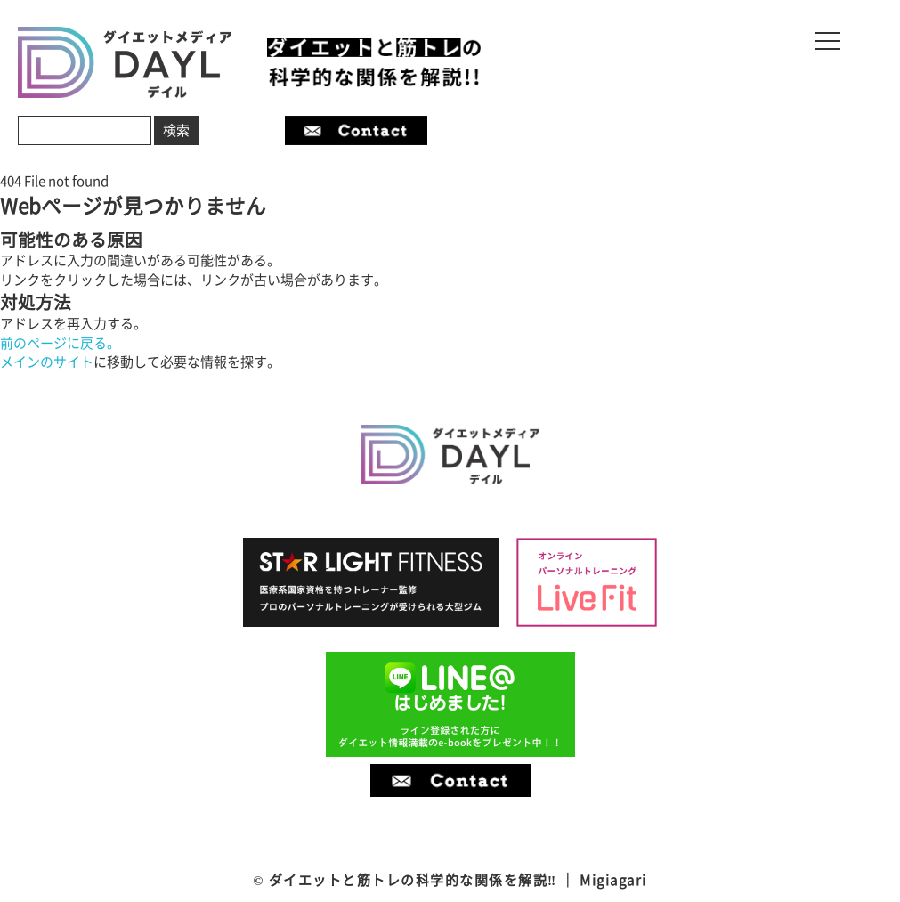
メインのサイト (46, 361)
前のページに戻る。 (60, 343)
